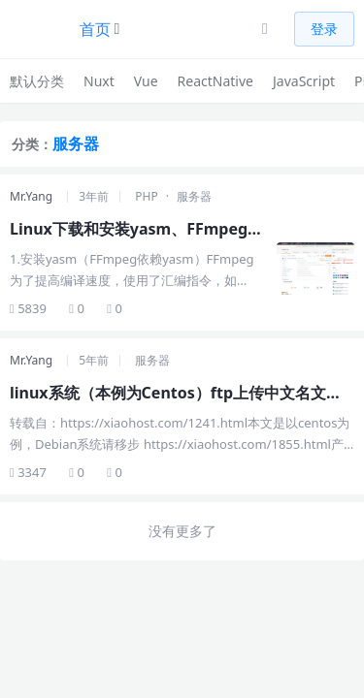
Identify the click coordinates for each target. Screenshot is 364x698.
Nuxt (99, 81)
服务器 (194, 196)
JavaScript (304, 81)
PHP (146, 196)
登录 (324, 28)
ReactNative (215, 81)
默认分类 (37, 81)
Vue (146, 81)
